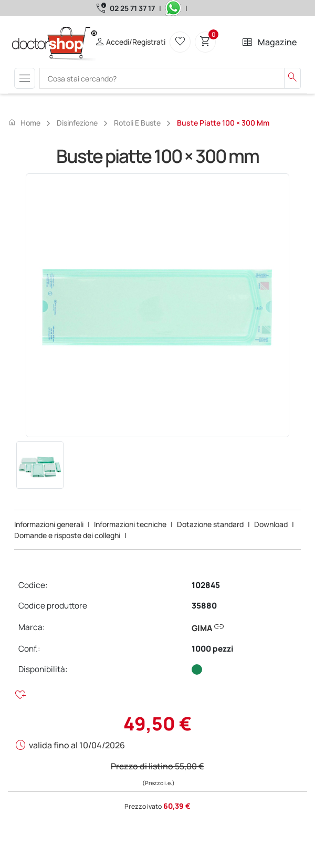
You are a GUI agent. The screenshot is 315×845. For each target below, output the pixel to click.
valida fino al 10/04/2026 (77, 745)
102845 (206, 585)
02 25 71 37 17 (132, 8)
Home (24, 122)
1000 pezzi (213, 648)
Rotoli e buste (137, 123)
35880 (204, 605)
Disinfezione (77, 123)
